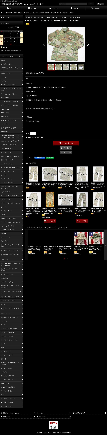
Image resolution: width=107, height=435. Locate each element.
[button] (44, 44)
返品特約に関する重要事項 (34, 137)
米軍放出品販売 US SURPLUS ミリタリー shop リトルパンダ (22, 4)
